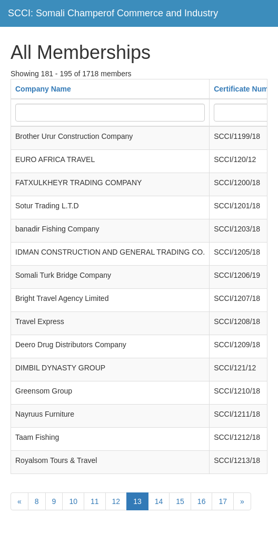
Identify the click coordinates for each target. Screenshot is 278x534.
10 (73, 501)
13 (137, 501)
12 (116, 501)
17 (223, 501)
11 (95, 501)
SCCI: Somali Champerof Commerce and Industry (113, 13)
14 (159, 501)
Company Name (43, 89)
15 (180, 501)
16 (201, 501)
